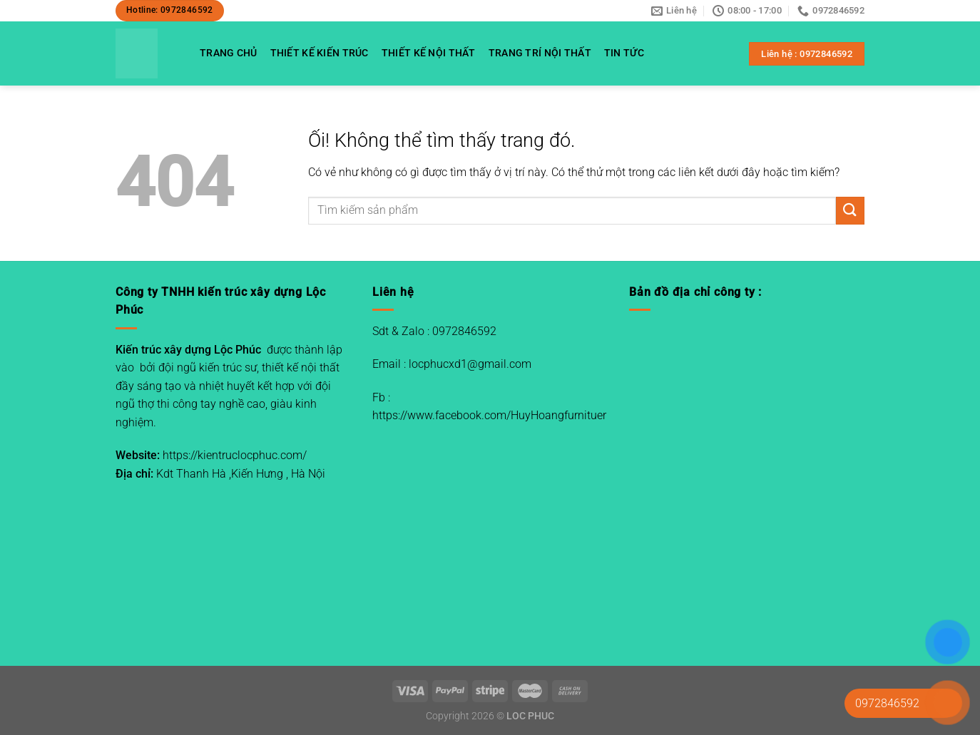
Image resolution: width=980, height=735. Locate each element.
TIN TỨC (624, 53)
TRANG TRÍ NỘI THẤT (540, 53)
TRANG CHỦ (228, 53)
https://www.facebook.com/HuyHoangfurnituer (489, 415)
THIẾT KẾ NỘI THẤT (429, 53)
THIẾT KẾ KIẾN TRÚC (319, 53)
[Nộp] (850, 211)
